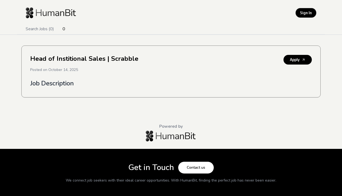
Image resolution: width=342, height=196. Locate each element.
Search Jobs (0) (40, 29)
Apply (297, 59)
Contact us (196, 167)
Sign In (306, 12)
